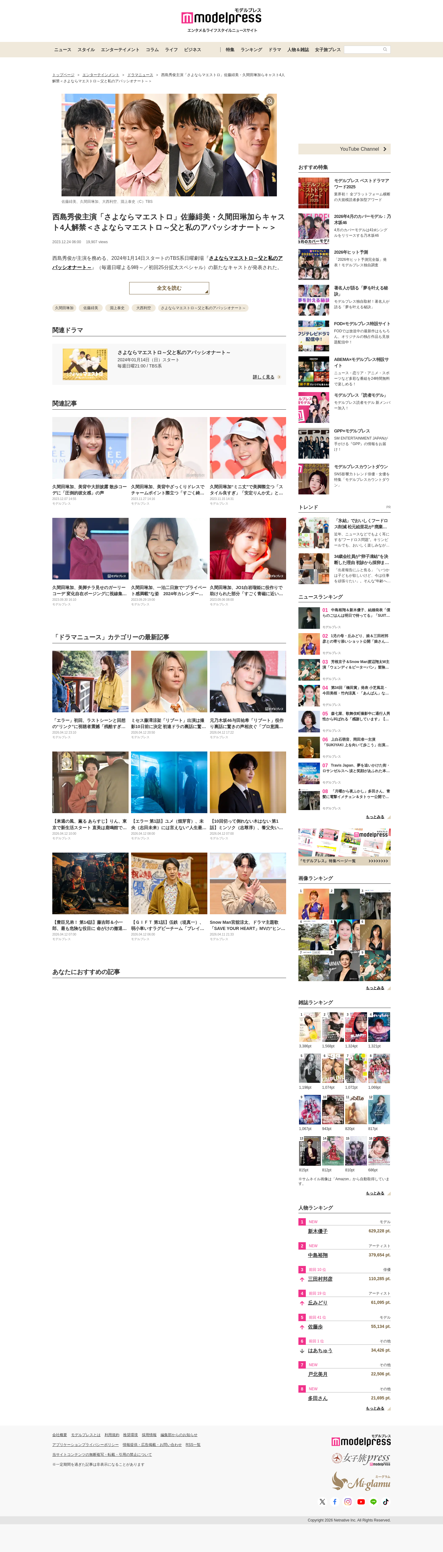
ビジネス (192, 49)
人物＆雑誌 (298, 49)
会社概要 (59, 1435)
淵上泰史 (117, 308)
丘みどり (318, 1302)
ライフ (171, 49)
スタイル (86, 49)
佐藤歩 (315, 1326)
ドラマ (274, 49)
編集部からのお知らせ (179, 1435)
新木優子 (318, 1231)
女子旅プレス (328, 49)
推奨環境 (130, 1435)
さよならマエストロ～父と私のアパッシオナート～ (203, 308)
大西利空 (143, 308)
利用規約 (112, 1435)
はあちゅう (320, 1350)
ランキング (251, 49)
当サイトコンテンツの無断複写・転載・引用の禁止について (102, 1454)
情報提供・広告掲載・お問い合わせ (152, 1445)
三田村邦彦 (320, 1279)
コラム (152, 49)
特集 (230, 49)
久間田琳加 (64, 308)
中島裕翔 (318, 1255)
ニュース (62, 49)
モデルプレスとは (86, 1435)
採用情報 (149, 1435)
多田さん (318, 1398)
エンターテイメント (120, 49)
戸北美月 (318, 1374)
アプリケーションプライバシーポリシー (85, 1445)
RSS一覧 (193, 1445)
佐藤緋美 (90, 308)
